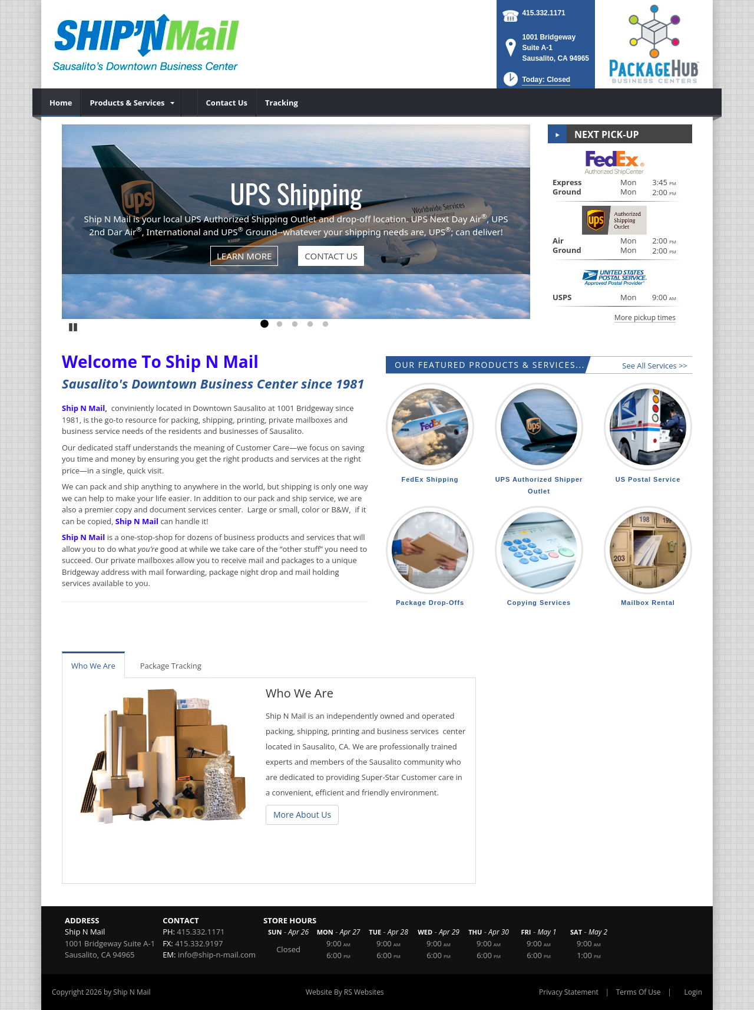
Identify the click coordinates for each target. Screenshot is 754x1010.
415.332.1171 (543, 13)
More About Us (302, 814)
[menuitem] (61, 102)
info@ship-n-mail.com (217, 954)
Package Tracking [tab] (170, 665)
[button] (535, 83)
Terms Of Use (638, 992)
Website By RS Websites (345, 992)
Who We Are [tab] (93, 665)
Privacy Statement (568, 992)
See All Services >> (654, 365)
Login (693, 992)
